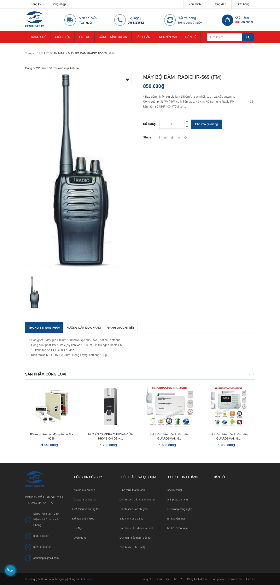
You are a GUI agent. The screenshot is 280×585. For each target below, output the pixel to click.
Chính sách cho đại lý (132, 547)
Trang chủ (37, 37)
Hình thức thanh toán (132, 490)
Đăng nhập (59, 4)
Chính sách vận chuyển (133, 509)
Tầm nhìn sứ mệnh (83, 490)
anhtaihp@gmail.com (46, 558)
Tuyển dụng (79, 537)
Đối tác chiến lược (83, 518)
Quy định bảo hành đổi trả (135, 537)
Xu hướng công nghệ (179, 509)
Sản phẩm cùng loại (45, 374)
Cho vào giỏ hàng (206, 124)
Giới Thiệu (62, 37)
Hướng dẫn (218, 4)
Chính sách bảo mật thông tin (136, 499)
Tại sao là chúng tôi (84, 499)
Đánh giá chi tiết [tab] (120, 327)
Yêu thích (195, 4)
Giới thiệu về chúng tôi (85, 509)
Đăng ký (35, 4)
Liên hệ (190, 37)
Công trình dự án (113, 37)
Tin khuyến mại (176, 518)
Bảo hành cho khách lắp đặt (136, 528)
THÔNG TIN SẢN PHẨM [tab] (44, 327)
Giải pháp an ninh (177, 499)
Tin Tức (84, 37)
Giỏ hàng (242, 17)
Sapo (89, 579)
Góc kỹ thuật (174, 490)
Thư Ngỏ (77, 528)
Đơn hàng (243, 4)
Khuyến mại (168, 37)
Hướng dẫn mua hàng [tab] (83, 327)
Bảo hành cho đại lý (131, 518)
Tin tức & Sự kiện (177, 528)
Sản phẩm (143, 37)
